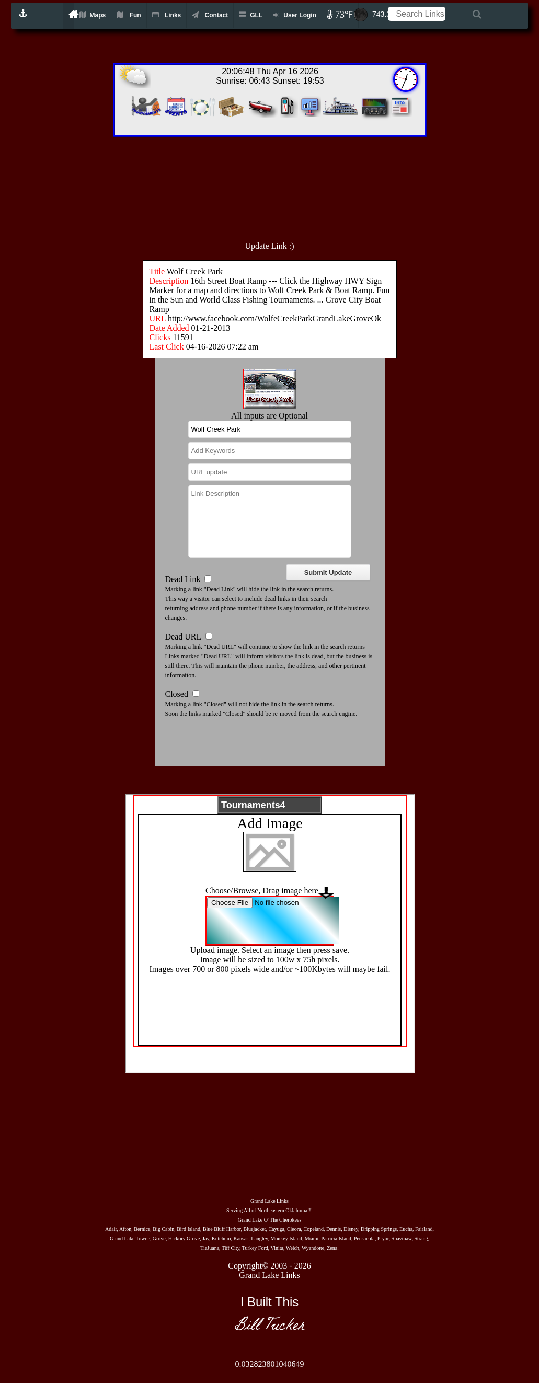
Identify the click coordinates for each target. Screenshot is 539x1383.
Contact (210, 15)
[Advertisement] (292, 183)
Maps (92, 15)
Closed (176, 694)
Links (166, 15)
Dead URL (183, 636)
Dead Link (183, 579)
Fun (129, 15)
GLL (250, 15)
